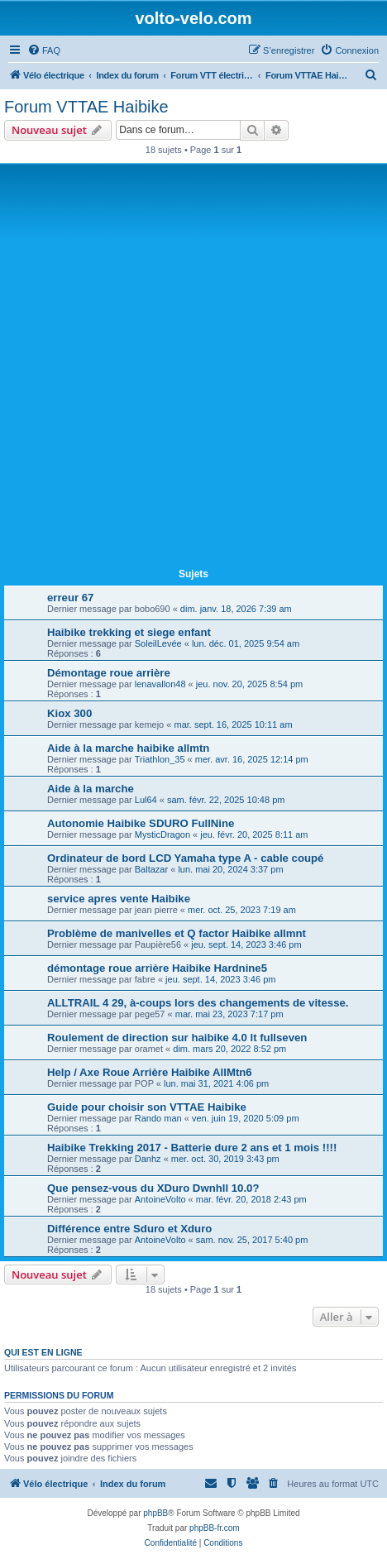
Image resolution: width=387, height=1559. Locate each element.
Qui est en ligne (43, 1352)
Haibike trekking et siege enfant (129, 632)
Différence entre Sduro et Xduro (129, 1228)
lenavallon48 (160, 684)
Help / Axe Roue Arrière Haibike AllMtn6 (149, 1072)
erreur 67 (70, 597)
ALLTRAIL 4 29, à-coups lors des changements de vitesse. (197, 1003)
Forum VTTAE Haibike (86, 107)
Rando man (158, 1118)
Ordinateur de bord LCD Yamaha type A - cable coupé (185, 858)
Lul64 (146, 800)
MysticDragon (162, 834)
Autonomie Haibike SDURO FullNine (140, 823)
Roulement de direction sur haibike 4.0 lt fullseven (177, 1037)
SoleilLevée (158, 643)
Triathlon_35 (160, 759)
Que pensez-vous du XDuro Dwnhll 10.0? (153, 1188)
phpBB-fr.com (214, 1528)
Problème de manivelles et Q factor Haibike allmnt (176, 933)
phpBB (155, 1513)
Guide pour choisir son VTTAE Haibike (146, 1107)
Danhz (148, 1159)
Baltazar (151, 869)
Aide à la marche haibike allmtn (128, 748)
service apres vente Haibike (118, 898)
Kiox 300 (69, 713)
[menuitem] (43, 50)
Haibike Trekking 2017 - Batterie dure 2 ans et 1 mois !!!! (192, 1147)
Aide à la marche (90, 788)
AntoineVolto (160, 1199)
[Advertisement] (193, 368)
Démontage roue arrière (108, 673)
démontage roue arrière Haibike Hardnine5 (157, 968)
